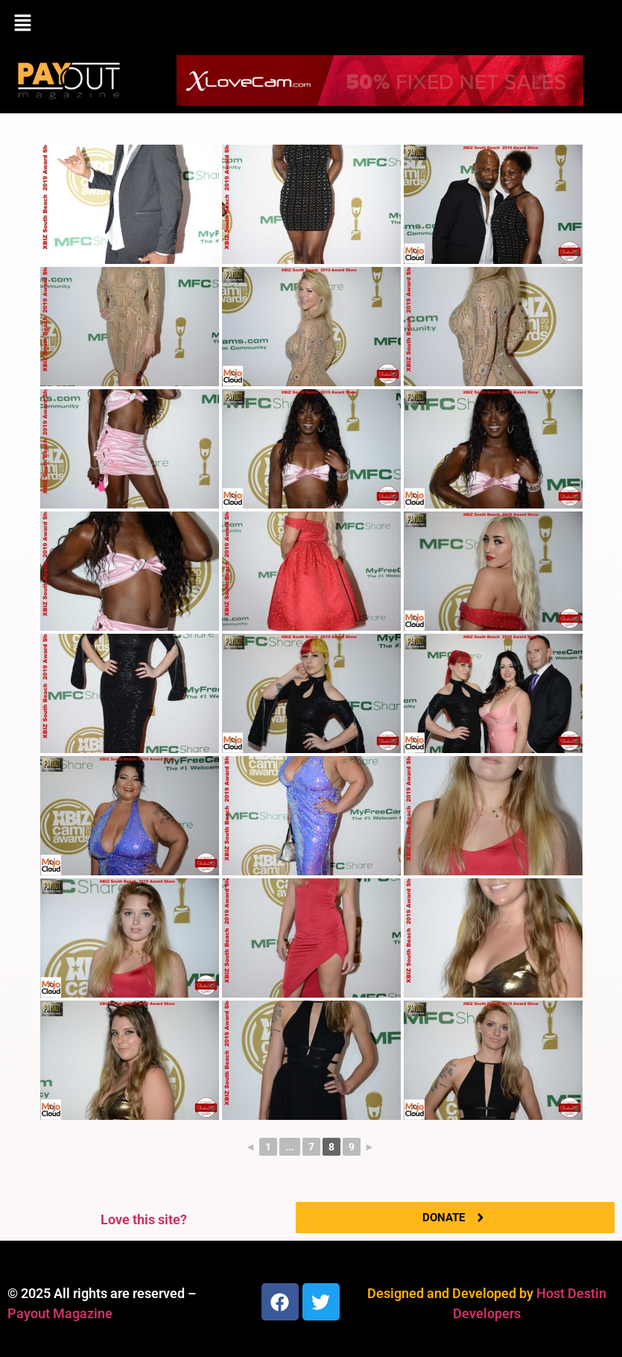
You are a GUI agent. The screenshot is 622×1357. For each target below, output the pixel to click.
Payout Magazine (59, 1313)
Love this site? (144, 1219)
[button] (311, 23)
